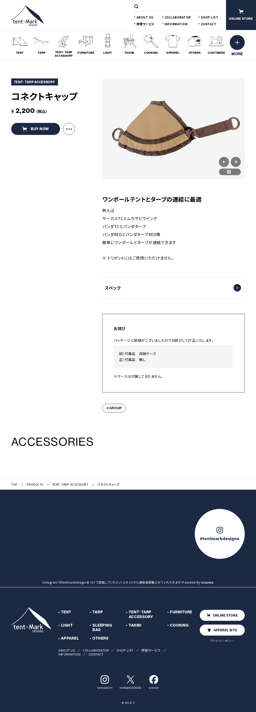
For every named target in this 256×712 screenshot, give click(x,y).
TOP (14, 484)
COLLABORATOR (177, 17)
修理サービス (145, 24)
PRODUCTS (35, 484)
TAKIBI (135, 625)
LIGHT (67, 625)
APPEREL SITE (222, 630)
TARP (97, 612)
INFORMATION (176, 24)
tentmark (154, 682)
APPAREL (70, 638)
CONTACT (208, 24)
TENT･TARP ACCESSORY (70, 484)
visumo (207, 582)
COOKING (179, 625)
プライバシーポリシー (222, 641)
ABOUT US (145, 17)
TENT (66, 612)
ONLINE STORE (222, 615)
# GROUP (114, 408)
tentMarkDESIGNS (130, 682)
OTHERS (100, 638)
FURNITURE (181, 612)
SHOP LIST (209, 17)
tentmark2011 (104, 682)
